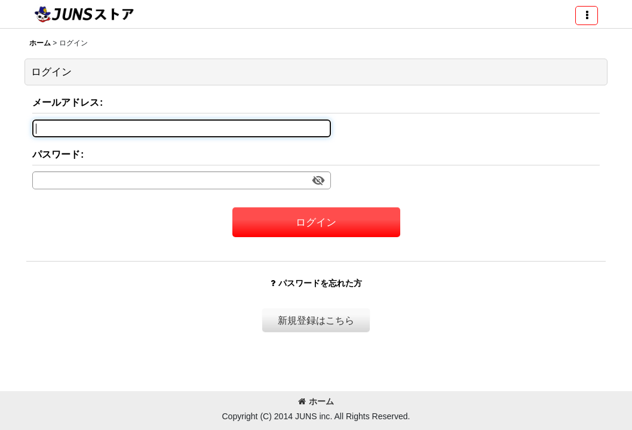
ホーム (316, 401)
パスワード (56, 154)
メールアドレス (65, 102)
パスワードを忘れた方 (316, 283)
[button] (586, 15)
